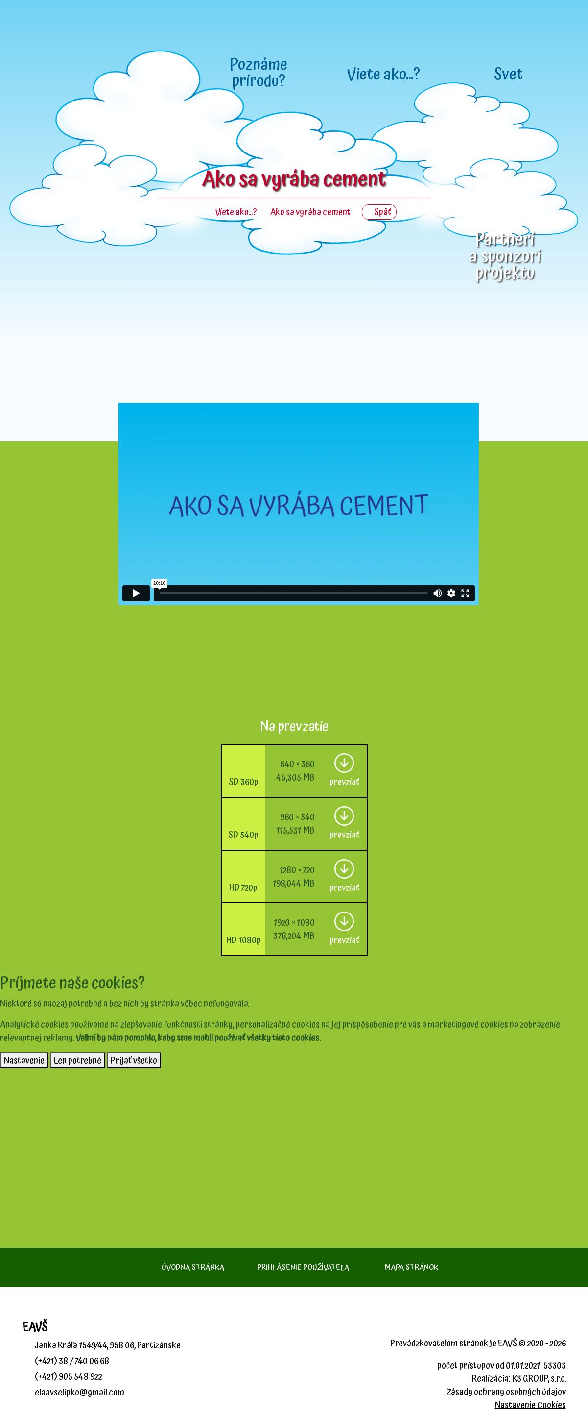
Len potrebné (77, 1060)
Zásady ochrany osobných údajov (506, 1392)
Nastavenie (24, 1060)
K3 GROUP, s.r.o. (539, 1378)
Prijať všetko (134, 1060)
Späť (379, 212)
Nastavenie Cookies (530, 1405)
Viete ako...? (236, 212)
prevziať (344, 782)
